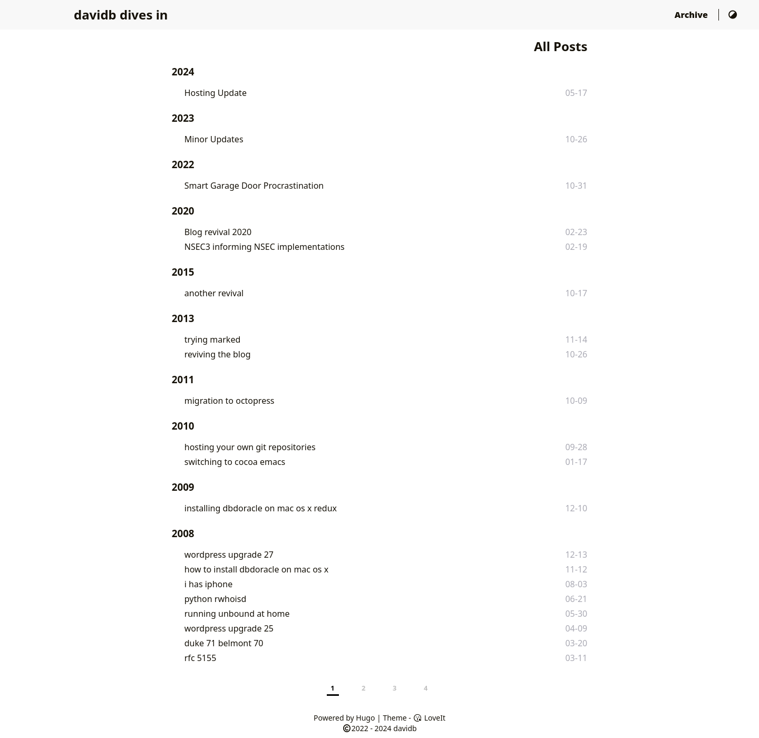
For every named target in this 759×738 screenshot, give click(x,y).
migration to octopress (229, 400)
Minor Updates (214, 139)
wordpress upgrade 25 (229, 628)
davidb (404, 728)
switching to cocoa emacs (235, 462)
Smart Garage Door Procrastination (254, 185)
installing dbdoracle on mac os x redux (260, 508)
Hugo (365, 718)
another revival (214, 293)
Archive (692, 15)
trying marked (212, 339)
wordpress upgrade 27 (229, 554)
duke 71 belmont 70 (224, 643)
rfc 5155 (200, 658)
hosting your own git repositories (250, 447)
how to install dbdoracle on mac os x (256, 569)
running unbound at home (237, 613)
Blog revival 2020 (217, 232)
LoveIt (429, 718)
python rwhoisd (215, 599)
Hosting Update (215, 93)
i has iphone (208, 584)
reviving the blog (217, 354)
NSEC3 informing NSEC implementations (264, 247)
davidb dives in (121, 14)
